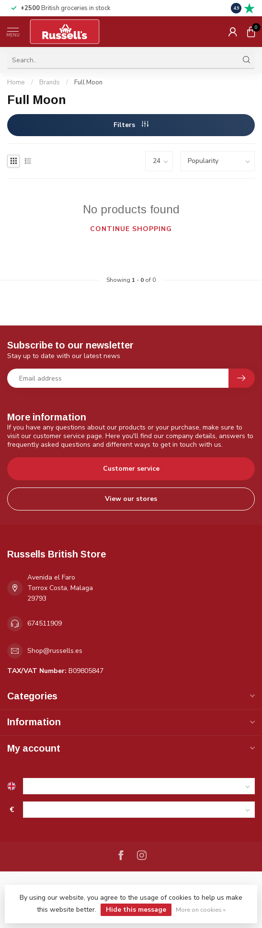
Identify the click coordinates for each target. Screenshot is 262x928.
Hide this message (136, 909)
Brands (49, 82)
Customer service (131, 468)
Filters (131, 124)
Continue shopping (131, 228)
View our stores (131, 498)
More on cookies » (201, 909)
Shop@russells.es (54, 650)
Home (16, 82)
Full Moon (88, 82)
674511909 (44, 623)
